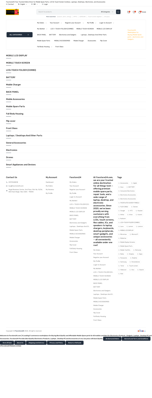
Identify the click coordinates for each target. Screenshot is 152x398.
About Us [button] (20, 343)
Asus (120, 187)
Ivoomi (139, 215)
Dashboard (49, 182)
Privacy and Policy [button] (56, 343)
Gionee (134, 207)
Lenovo (139, 227)
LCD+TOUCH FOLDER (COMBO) (21, 70)
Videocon (122, 270)
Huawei (139, 211)
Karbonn (122, 219)
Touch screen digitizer (96, 17)
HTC (130, 211)
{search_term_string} (66, 17)
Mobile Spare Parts (43, 41)
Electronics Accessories (127, 195)
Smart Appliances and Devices (21, 165)
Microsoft (134, 235)
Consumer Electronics (126, 191)
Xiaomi (140, 270)
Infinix (121, 215)
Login (45, 4)
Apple (134, 183)
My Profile (91, 23)
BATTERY (52, 35)
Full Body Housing (44, 47)
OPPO (77, 17)
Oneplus (130, 254)
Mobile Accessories (15, 99)
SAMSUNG (84, 17)
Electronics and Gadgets (67, 35)
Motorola (137, 250)
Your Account (56, 23)
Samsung (122, 262)
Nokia (121, 254)
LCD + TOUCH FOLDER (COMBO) (61, 29)
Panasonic (122, 258)
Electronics (11, 150)
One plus (108, 17)
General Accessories (16, 143)
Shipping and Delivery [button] (36, 343)
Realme (133, 258)
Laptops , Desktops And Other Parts (94, 35)
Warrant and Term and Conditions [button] (136, 339)
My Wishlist (42, 29)
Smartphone (135, 262)
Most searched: (52, 17)
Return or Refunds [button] (74, 343)
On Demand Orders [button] (112, 339)
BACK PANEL (41, 35)
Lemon (129, 227)
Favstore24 (19, 331)
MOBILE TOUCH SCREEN (85, 29)
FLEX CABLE (123, 207)
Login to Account (106, 23)
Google (121, 211)
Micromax (122, 235)
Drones (9, 158)
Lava (120, 227)
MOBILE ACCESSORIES (62, 41)
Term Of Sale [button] (7, 343)
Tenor (121, 266)
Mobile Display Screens (126, 242)
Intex (130, 215)
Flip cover (11, 121)
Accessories (92, 41)
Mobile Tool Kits (124, 250)
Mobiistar (122, 239)
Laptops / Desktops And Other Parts (24, 136)
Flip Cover (103, 41)
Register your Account (74, 23)
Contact (10, 4)
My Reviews (50, 190)
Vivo (131, 270)
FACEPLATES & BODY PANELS (128, 203)
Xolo (120, 274)
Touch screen (132, 266)
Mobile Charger (78, 41)
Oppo (139, 254)
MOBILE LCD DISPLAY (104, 29)
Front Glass (59, 47)
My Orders (42, 23)
